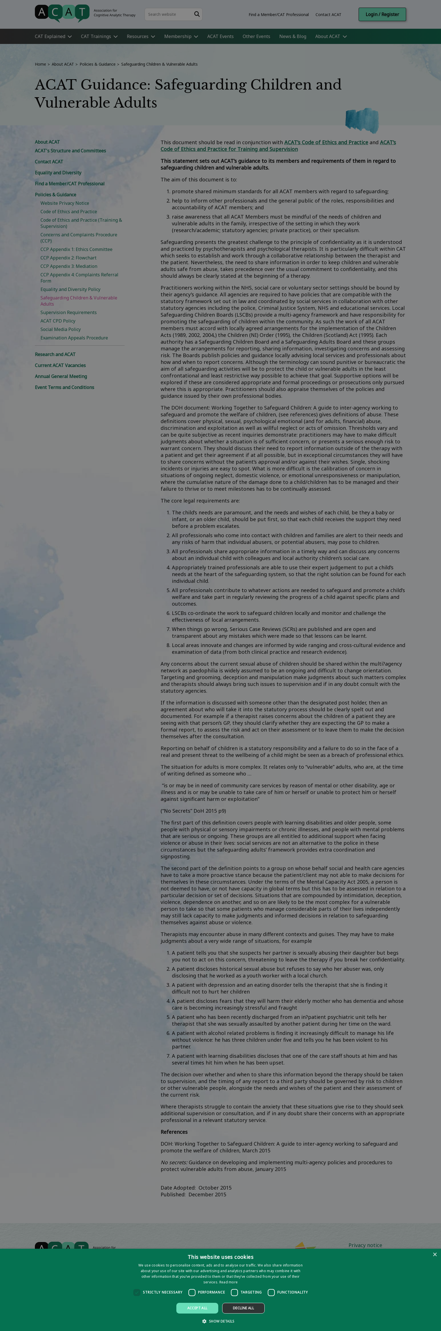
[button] (220, 1321)
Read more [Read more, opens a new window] (228, 1282)
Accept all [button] (197, 1308)
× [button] (435, 1255)
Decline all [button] (243, 1308)
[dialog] (220, 1290)
